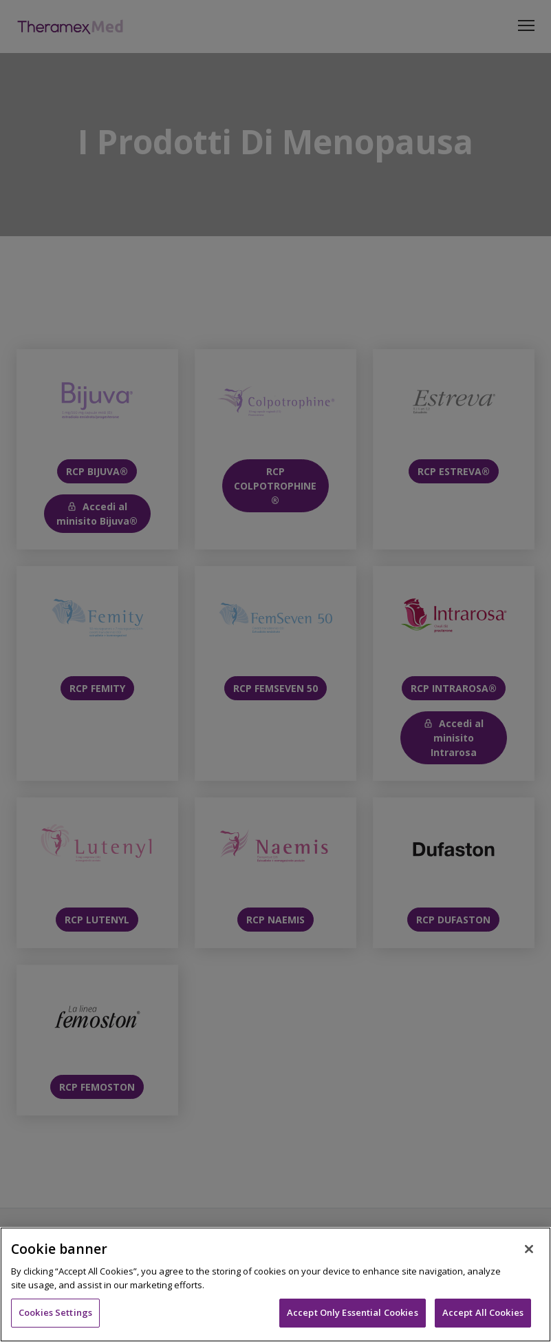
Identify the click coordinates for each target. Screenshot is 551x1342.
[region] (275, 1284)
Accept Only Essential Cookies (352, 1312)
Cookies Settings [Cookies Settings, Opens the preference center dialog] (55, 1312)
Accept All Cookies (482, 1312)
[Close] (529, 1249)
